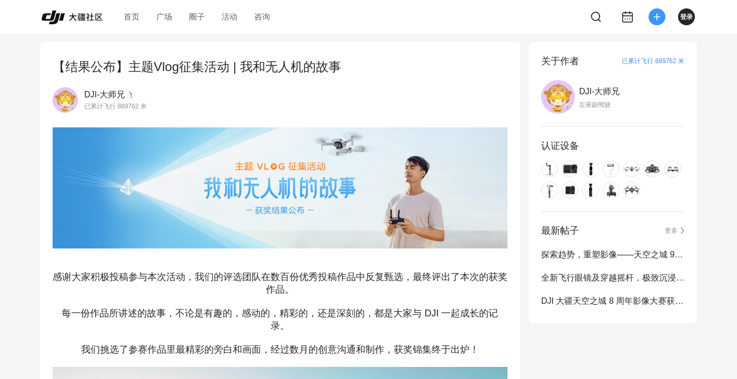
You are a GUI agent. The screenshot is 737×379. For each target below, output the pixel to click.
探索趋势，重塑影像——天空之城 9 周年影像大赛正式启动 (612, 254)
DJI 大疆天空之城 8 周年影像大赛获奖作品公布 (612, 300)
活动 (229, 16)
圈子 (197, 16)
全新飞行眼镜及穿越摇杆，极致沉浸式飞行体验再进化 (612, 277)
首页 (132, 16)
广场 (164, 16)
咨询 (262, 16)
